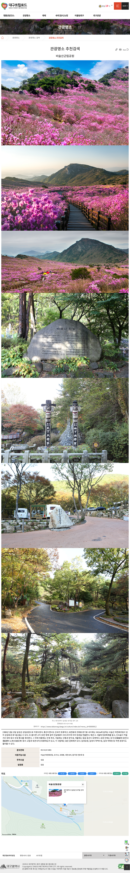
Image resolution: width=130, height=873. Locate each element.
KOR (124, 6)
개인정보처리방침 (8, 855)
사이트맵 (117, 6)
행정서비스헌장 (25, 855)
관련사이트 (88, 855)
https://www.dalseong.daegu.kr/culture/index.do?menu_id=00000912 (69, 726)
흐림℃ (104, 6)
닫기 (83, 784)
